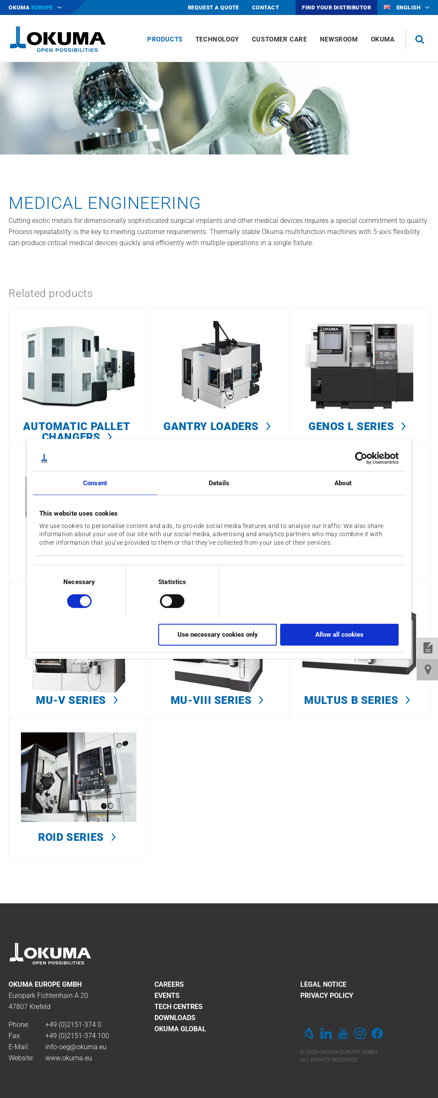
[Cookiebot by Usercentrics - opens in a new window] (361, 458)
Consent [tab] (95, 483)
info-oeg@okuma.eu (76, 1047)
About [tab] (343, 483)
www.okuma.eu (68, 1058)
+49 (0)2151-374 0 (73, 1025)
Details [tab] (219, 483)
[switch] (165, 599)
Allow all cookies (339, 634)
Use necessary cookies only (218, 634)
